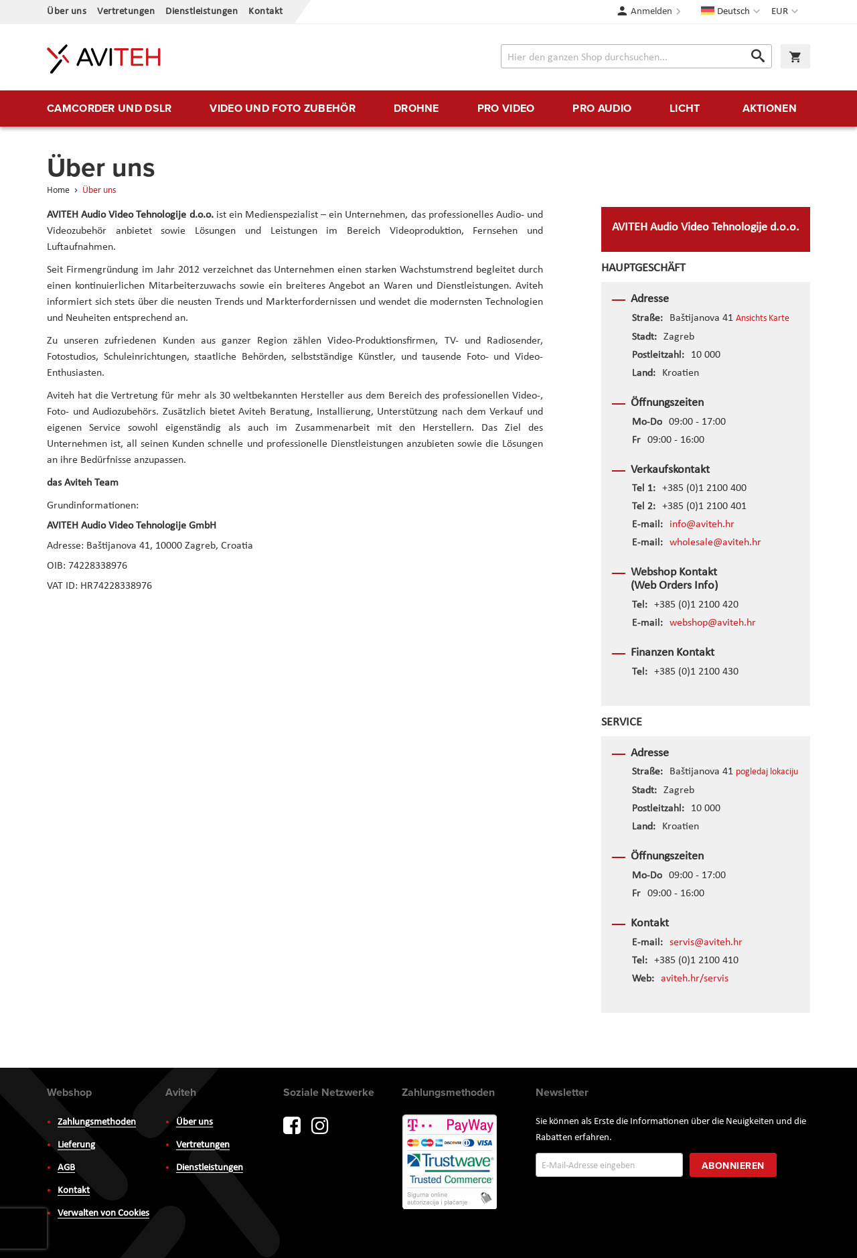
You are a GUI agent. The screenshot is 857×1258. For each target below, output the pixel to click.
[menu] (428, 108)
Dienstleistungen (201, 12)
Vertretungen (126, 12)
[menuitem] (109, 108)
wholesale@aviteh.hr (715, 542)
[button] (786, 12)
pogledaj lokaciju (767, 772)
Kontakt (265, 12)
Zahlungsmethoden (97, 1122)
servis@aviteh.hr (706, 942)
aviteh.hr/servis (694, 978)
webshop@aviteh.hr (713, 623)
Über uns (66, 12)
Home (59, 191)
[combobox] (636, 56)
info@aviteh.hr (702, 524)
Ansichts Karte (762, 318)
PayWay (450, 1163)
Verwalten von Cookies (103, 1213)
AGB (66, 1168)
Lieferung (76, 1145)
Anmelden (651, 12)
